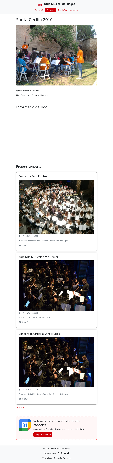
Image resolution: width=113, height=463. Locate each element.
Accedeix (74, 10)
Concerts (50, 10)
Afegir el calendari (43, 434)
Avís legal (67, 458)
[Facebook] (58, 453)
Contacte (58, 458)
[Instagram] (61, 453)
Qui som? (39, 10)
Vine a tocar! (47, 458)
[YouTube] (64, 453)
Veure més (21, 407)
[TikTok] (67, 453)
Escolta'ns (62, 10)
